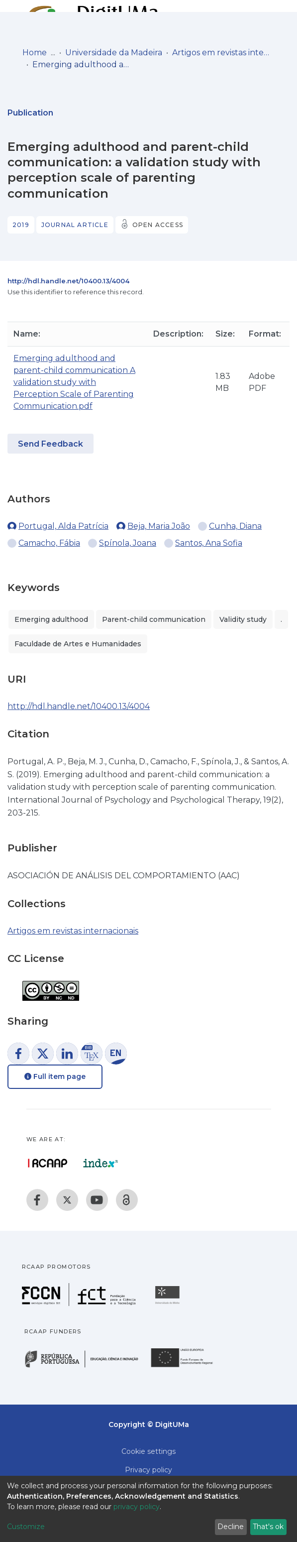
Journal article (74, 225)
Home (34, 52)
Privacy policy (148, 1469)
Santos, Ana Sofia (208, 543)
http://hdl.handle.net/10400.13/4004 (68, 281)
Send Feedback (50, 444)
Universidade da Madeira (113, 52)
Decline (230, 1526)
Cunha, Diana (235, 526)
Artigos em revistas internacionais (222, 52)
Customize (26, 1526)
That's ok (268, 1526)
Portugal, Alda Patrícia (63, 526)
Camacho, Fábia (49, 543)
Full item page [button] (55, 1076)
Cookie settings (148, 1451)
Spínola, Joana (127, 543)
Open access (157, 225)
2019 (20, 225)
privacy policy (136, 1506)
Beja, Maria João (158, 526)
